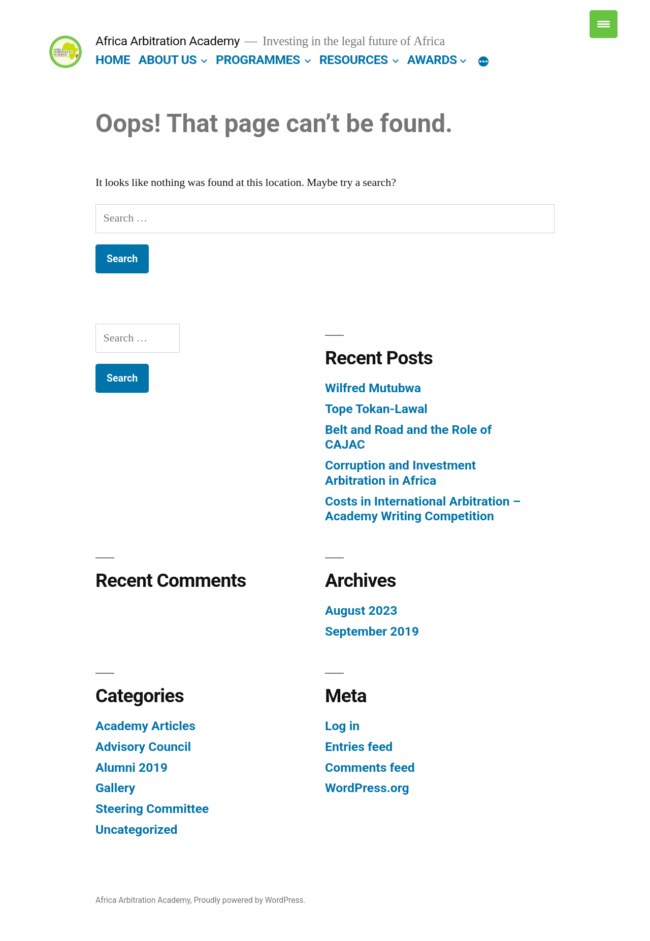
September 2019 (372, 631)
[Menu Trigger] (604, 24)
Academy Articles (145, 725)
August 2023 (361, 610)
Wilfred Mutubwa (373, 388)
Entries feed (359, 746)
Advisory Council (143, 746)
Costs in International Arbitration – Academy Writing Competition (423, 509)
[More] (483, 62)
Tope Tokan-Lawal (376, 408)
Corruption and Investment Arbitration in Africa (400, 473)
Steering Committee (152, 808)
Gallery (115, 787)
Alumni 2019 (131, 767)
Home (112, 59)
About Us (168, 59)
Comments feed (370, 767)
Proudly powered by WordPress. (249, 900)
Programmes (258, 59)
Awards (432, 59)
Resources (353, 59)
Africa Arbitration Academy (167, 41)
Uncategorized (136, 829)
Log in (342, 725)
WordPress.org (367, 787)
